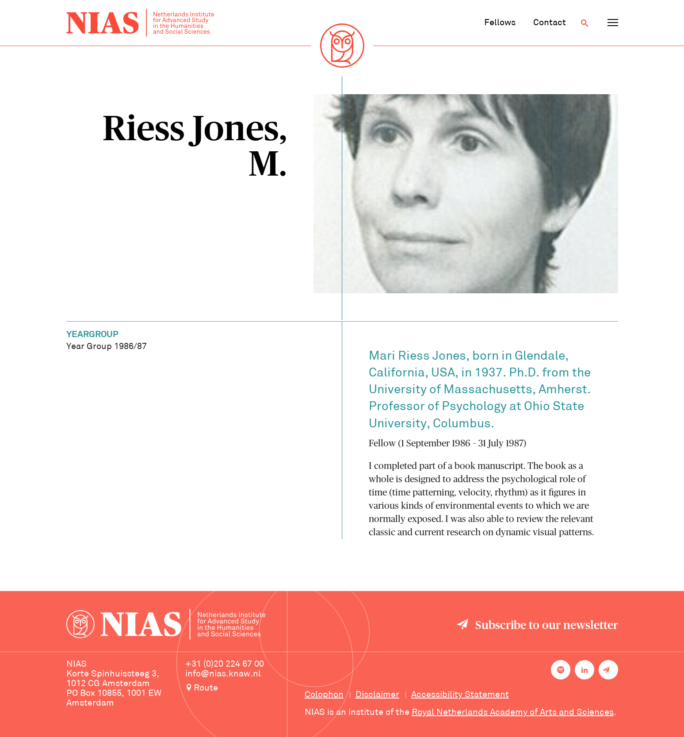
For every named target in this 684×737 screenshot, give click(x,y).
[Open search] (584, 23)
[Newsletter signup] (608, 669)
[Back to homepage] (140, 23)
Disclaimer (377, 695)
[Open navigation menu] (613, 23)
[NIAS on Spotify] (560, 669)
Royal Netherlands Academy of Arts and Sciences (513, 712)
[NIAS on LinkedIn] (584, 669)
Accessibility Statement (460, 695)
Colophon (324, 695)
